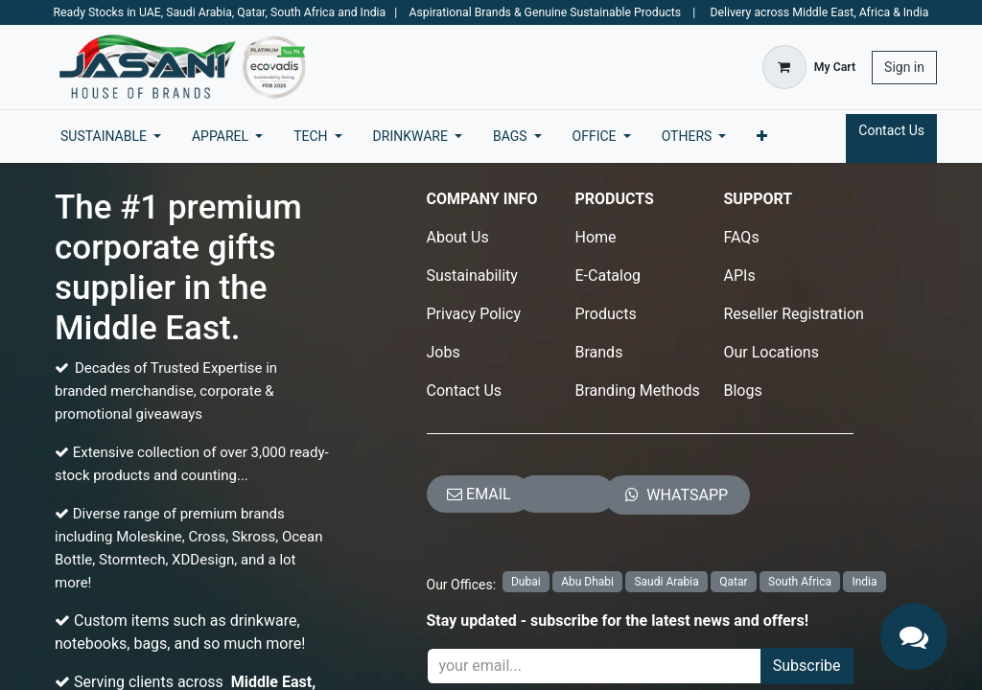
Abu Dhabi (587, 581)
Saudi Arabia (666, 581)
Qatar (733, 581)
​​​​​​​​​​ (676, 495)
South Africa (799, 581)
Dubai (526, 581)
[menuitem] (110, 136)
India (864, 581)
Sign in (904, 67)
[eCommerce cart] (809, 67)
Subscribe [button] (807, 665)
